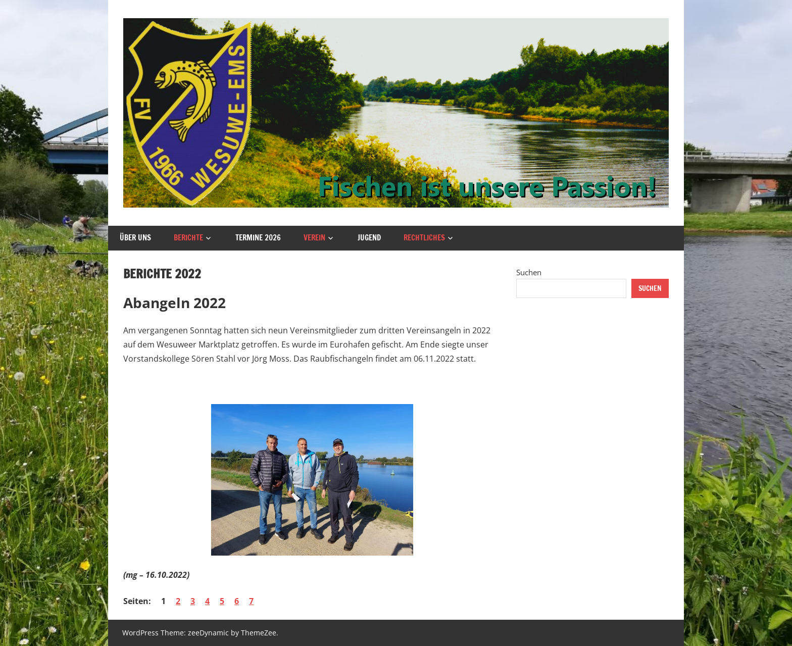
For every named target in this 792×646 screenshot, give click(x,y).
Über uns (135, 237)
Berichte (188, 237)
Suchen (528, 272)
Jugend (369, 237)
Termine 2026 (258, 237)
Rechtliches (424, 237)
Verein (314, 237)
